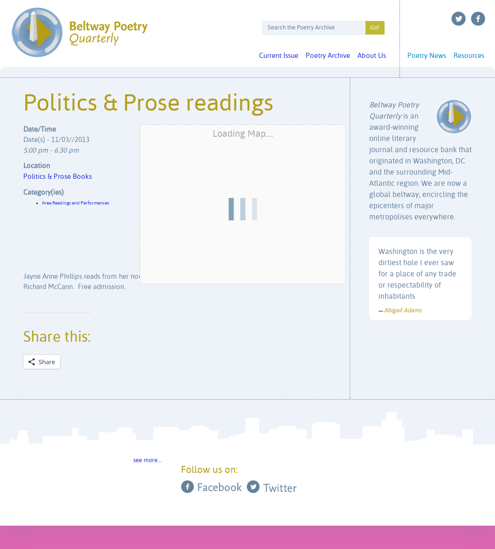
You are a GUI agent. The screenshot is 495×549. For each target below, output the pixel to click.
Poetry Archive (328, 55)
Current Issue (278, 55)
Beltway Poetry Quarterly (79, 32)
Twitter (458, 19)
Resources (469, 55)
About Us (372, 55)
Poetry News (426, 55)
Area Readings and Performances (75, 203)
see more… (147, 461)
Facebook (478, 19)
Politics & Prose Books (57, 176)
